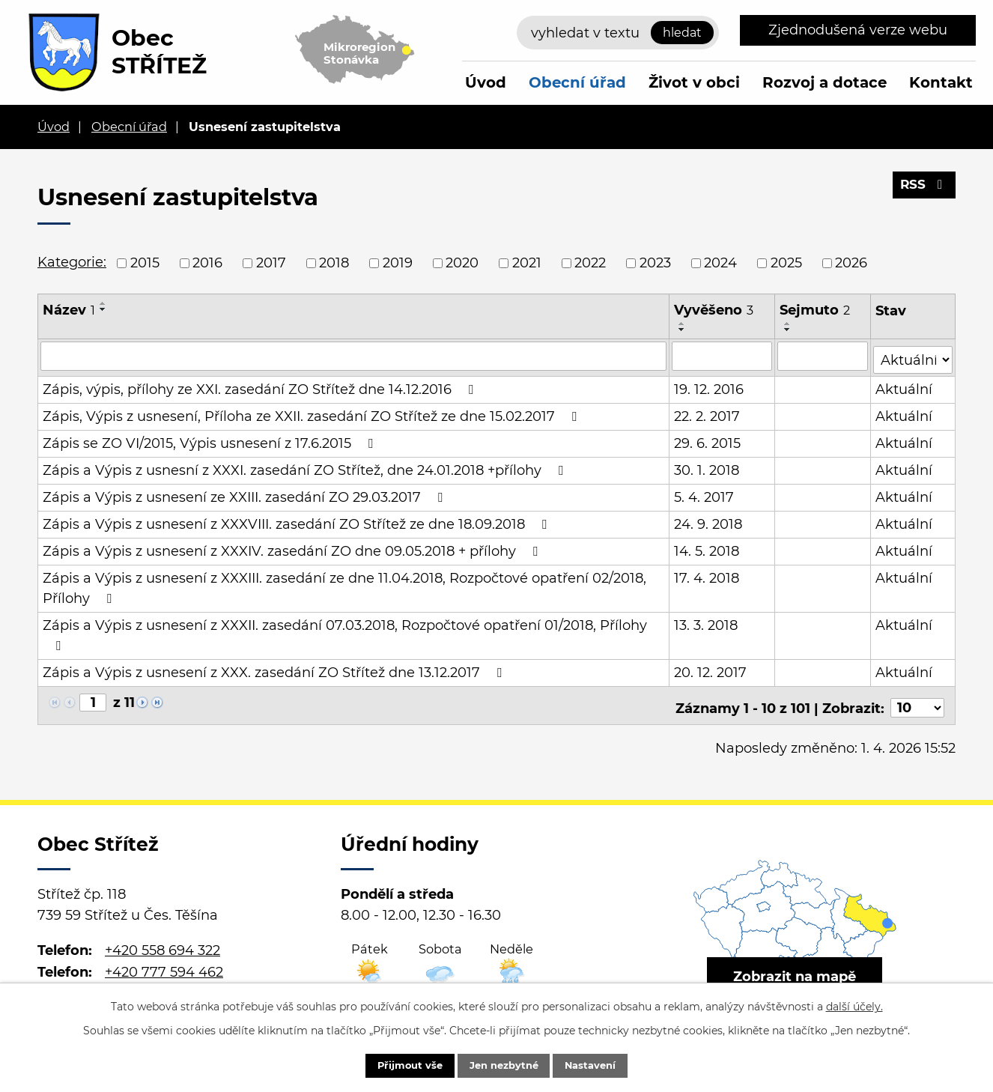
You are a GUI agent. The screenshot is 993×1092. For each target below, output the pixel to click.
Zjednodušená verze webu (857, 30)
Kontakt (941, 82)
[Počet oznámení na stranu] (917, 699)
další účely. (854, 1004)
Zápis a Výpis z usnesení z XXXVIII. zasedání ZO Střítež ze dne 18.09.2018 (298, 520)
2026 (851, 263)
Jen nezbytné (503, 1064)
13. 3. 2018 (706, 621)
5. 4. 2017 (705, 493)
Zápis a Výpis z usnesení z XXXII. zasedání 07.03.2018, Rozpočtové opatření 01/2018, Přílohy (345, 631)
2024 (720, 263)
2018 (334, 263)
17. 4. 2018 (707, 574)
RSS (923, 189)
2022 (590, 263)
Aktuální (904, 385)
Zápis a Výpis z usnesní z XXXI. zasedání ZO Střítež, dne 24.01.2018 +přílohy (306, 466)
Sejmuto (815, 310)
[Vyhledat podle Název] (353, 356)
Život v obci (694, 82)
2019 (398, 263)
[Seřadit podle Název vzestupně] (103, 303)
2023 (655, 263)
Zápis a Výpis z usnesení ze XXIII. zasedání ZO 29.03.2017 (246, 493)
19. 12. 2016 (709, 385)
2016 (207, 263)
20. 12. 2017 (711, 669)
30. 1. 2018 (707, 466)
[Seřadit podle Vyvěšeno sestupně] (683, 330)
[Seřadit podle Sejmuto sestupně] (788, 330)
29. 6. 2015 (708, 439)
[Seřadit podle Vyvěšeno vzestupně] (683, 324)
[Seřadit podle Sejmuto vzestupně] (788, 324)
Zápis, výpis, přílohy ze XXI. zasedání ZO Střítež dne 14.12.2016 (261, 385)
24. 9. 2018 (709, 520)
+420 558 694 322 (162, 941)
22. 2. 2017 (708, 412)
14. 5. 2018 (707, 547)
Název (69, 310)
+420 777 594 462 (164, 963)
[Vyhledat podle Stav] (913, 355)
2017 (271, 263)
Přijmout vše (396, 1064)
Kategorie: (71, 262)
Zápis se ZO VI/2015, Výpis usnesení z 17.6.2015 (211, 439)
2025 (786, 263)
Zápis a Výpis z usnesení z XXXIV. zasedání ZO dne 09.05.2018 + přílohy (293, 547)
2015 (145, 263)
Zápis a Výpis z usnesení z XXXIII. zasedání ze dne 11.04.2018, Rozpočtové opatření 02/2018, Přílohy (344, 584)
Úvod (485, 82)
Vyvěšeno (714, 310)
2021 (526, 263)
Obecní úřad (577, 82)
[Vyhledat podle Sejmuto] (823, 356)
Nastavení (603, 1064)
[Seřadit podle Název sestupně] (103, 309)
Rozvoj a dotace (824, 82)
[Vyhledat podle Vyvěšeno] (722, 356)
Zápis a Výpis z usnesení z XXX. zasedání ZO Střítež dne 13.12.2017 (275, 669)
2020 (462, 263)
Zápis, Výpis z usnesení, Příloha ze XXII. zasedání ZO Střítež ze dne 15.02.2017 (313, 412)
